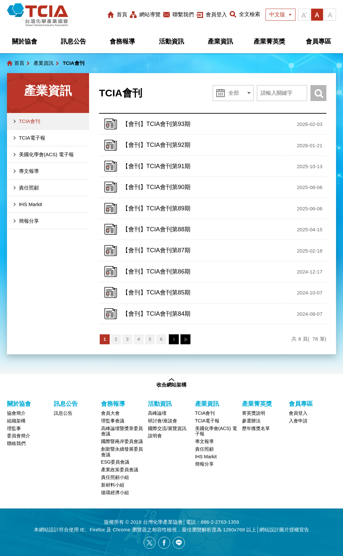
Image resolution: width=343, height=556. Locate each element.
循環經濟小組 (115, 492)
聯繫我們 (183, 14)
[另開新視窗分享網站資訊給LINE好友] (179, 543)
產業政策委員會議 (119, 469)
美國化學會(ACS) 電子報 (46, 154)
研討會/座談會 (162, 420)
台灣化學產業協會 (37, 15)
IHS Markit (30, 204)
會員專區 (318, 41)
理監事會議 (112, 420)
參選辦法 (251, 420)
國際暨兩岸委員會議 (122, 441)
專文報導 (29, 171)
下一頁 (174, 339)
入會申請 (298, 420)
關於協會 (24, 41)
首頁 (122, 14)
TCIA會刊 (29, 121)
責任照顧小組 (115, 477)
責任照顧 (29, 187)
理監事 (14, 428)
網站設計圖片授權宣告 (284, 529)
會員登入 (216, 14)
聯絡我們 (16, 443)
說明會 (155, 435)
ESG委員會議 (115, 462)
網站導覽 (150, 14)
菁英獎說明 (253, 413)
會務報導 (122, 41)
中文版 (277, 14)
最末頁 (185, 339)
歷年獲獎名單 (256, 428)
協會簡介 (16, 413)
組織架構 (16, 420)
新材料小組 (112, 485)
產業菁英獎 (269, 41)
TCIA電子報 (32, 138)
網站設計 (49, 529)
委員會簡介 (18, 435)
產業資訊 (220, 41)
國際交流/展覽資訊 (167, 428)
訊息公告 (73, 41)
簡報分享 (29, 221)
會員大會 (110, 413)
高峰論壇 (157, 413)
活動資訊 (171, 41)
